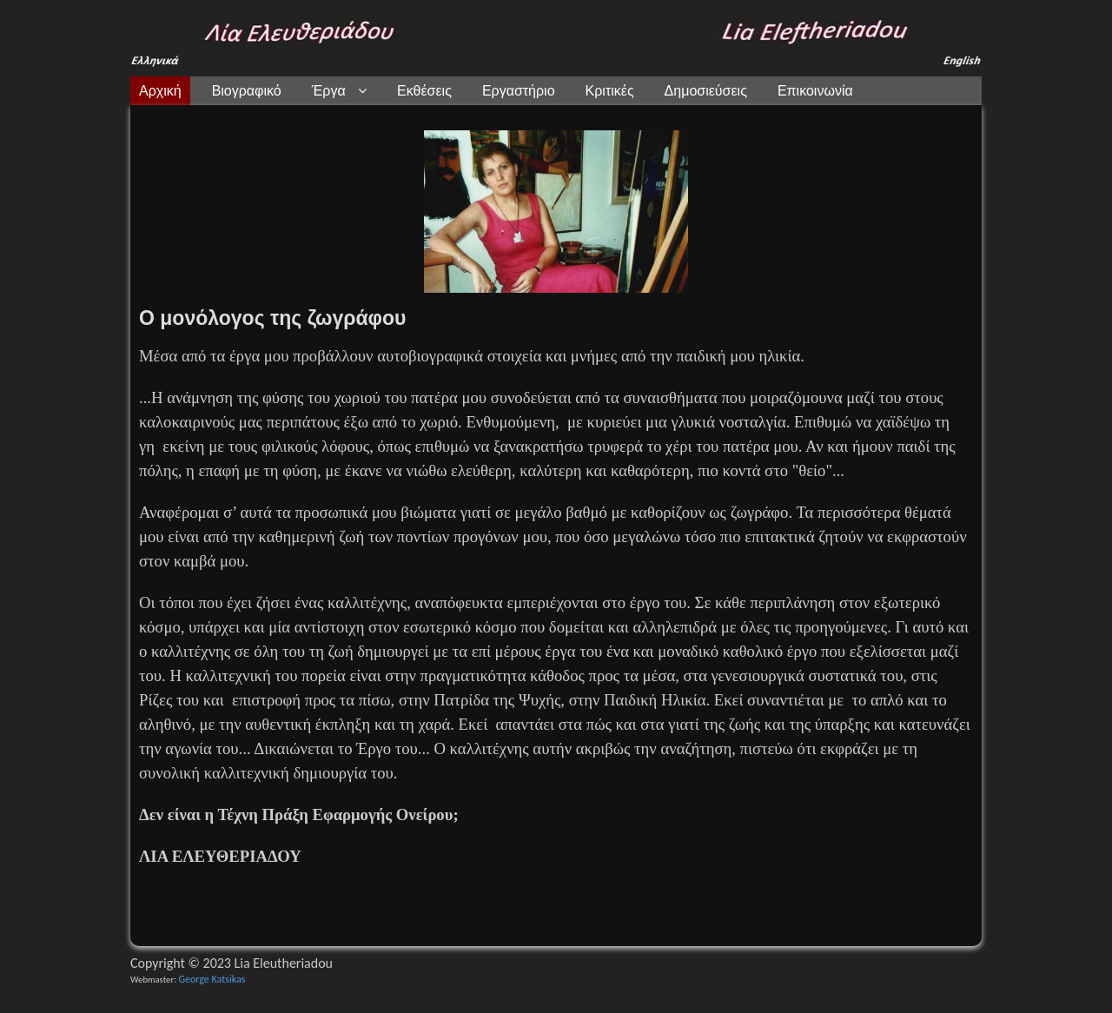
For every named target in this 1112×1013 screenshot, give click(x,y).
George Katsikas (211, 979)
